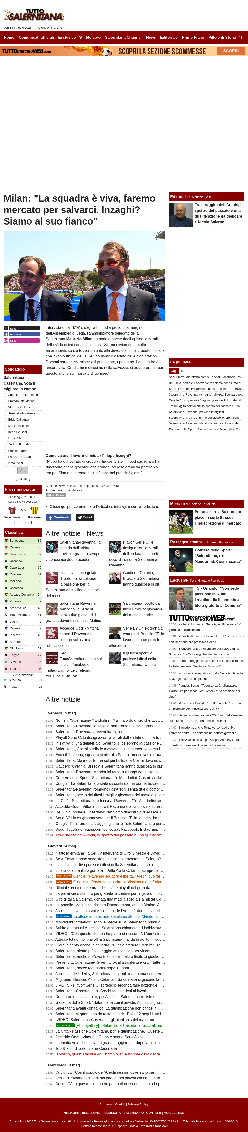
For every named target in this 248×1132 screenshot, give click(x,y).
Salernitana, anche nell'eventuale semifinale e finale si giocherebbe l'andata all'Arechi (128, 957)
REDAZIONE (91, 1113)
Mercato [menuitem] (93, 37)
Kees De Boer (17, 432)
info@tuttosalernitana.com (149, 1126)
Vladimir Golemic (19, 407)
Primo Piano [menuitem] (193, 37)
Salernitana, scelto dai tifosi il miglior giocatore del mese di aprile (143, 609)
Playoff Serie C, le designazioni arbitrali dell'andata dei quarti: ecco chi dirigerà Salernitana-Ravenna (134, 553)
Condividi (58, 517)
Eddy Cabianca (18, 419)
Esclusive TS (182, 580)
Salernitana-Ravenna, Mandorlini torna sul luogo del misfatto (107, 772)
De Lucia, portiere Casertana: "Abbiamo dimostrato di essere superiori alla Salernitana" (129, 812)
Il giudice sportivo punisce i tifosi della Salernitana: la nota (139, 659)
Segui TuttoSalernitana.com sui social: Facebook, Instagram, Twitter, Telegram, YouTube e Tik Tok (74, 664)
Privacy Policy (138, 1104)
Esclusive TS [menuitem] (70, 37)
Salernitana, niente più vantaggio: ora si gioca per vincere (104, 951)
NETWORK (71, 1113)
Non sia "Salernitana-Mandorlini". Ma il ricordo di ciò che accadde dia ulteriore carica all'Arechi (135, 720)
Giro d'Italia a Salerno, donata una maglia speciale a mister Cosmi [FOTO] (118, 899)
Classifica (14, 532)
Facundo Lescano (20, 457)
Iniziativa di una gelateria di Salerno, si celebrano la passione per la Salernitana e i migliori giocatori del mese (74, 584)
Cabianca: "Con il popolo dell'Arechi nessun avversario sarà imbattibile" (116, 1072)
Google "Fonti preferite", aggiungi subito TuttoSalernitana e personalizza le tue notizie (128, 824)
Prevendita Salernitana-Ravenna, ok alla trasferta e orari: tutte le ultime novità (121, 962)
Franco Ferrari (18, 450)
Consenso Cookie (112, 1104)
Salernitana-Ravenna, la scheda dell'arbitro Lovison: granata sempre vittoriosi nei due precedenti (137, 726)
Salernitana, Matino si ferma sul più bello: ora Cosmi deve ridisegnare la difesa (122, 760)
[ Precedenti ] (23, 522)
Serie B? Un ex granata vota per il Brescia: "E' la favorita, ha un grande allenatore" (125, 818)
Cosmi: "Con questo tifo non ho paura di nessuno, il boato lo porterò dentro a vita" (125, 1084)
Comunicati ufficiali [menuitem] (36, 37)
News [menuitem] (151, 37)
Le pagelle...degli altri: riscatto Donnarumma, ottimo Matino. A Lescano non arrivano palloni (132, 905)
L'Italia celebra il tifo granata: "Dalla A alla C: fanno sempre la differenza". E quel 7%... (128, 870)
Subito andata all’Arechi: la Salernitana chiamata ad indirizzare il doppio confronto (125, 928)
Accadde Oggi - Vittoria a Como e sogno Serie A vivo (100, 1037)
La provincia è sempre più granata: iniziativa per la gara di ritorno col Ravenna (121, 893)
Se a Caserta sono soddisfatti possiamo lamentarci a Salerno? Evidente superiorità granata (133, 859)
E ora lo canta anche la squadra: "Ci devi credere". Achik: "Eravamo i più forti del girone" (130, 945)
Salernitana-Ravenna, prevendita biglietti (90, 732)
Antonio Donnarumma (23, 394)
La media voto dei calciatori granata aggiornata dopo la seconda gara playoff (120, 1043)
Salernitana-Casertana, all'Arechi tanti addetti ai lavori (101, 991)
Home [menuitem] (9, 37)
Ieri (183, 371)
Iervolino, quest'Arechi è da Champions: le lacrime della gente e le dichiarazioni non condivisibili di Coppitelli (147, 1054)
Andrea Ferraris (19, 444)
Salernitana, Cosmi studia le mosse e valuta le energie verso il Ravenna (116, 749)
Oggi (174, 371)
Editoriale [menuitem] (169, 37)
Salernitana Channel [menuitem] (123, 37)
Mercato (177, 504)
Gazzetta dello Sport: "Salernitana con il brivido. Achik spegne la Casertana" (120, 1002)
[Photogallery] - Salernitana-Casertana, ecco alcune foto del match (122, 1025)
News (62, 486)
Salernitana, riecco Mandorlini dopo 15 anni (92, 968)
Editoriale (179, 197)
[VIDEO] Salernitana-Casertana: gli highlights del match (103, 1020)
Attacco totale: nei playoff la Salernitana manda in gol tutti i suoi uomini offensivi (122, 939)
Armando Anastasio (21, 413)
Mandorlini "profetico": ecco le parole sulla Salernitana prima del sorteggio (118, 922)
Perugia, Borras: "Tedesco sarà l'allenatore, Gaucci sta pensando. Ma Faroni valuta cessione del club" (204, 691)
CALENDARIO (133, 1113)
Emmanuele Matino (21, 401)
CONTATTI (153, 1113)
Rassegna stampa (186, 542)
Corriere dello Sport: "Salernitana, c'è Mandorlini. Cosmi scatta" (109, 778)
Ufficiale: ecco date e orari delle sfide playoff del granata (103, 888)
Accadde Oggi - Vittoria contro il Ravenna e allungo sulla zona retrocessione (119, 806)
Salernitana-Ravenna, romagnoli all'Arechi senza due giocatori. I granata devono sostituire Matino (138, 789)
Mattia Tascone (18, 426)
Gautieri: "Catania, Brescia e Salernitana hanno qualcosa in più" (142, 578)
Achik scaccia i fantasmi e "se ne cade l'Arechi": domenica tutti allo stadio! (117, 911)
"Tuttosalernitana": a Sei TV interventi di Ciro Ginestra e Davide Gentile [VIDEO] (123, 853)
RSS (181, 1113)
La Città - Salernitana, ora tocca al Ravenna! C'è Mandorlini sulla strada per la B (123, 801)
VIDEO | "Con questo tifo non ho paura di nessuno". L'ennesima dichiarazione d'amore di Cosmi (137, 934)
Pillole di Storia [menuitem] (222, 37)
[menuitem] (240, 37)
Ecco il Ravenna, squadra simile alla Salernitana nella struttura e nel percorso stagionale (130, 755)
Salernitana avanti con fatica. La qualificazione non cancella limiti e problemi (120, 1008)
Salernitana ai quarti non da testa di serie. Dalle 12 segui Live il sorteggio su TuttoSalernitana (134, 1014)
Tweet (85, 517)
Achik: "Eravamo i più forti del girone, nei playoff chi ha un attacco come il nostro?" (124, 1078)
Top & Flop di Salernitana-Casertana (86, 1048)
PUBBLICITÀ (111, 1113)
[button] (22, 470)
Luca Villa (14, 438)
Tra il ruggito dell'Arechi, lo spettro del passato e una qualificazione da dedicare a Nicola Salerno (136, 835)
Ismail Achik (16, 463)
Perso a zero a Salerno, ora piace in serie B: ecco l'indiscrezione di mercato (219, 517)
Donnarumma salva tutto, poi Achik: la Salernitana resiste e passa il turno (117, 997)
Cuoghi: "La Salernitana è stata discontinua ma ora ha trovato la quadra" (117, 783)
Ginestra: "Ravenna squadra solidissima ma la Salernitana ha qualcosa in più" (130, 882)
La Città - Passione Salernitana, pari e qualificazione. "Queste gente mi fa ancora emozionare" (135, 1031)
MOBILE (170, 1113)
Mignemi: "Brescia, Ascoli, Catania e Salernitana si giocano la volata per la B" (121, 980)
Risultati (22, 479)
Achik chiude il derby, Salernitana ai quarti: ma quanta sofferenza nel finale (118, 974)
